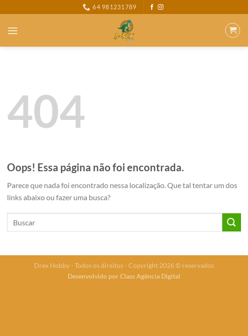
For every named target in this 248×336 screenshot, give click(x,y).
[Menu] (12, 30)
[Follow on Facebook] (152, 7)
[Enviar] (231, 222)
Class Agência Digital (150, 276)
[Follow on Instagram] (160, 7)
